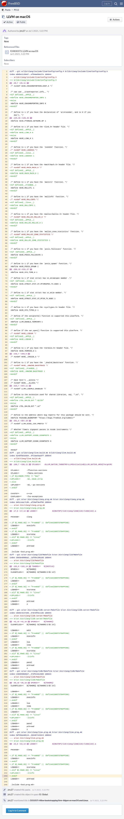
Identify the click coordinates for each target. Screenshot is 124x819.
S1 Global (43, 794)
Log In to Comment (17, 810)
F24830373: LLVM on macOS (24, 51)
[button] (121, 3)
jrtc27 (22, 30)
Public (23, 22)
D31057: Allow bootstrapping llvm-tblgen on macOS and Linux (59, 800)
